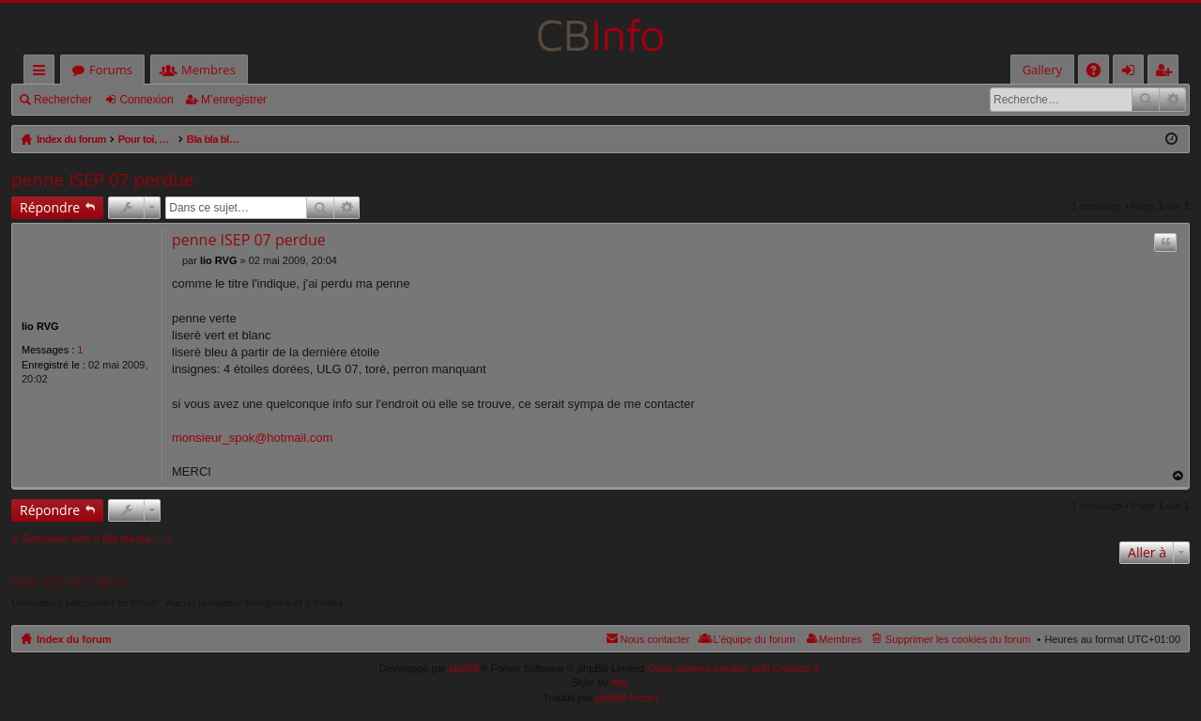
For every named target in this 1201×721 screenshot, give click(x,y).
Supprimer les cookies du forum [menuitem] (958, 639)
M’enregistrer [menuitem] (1167, 73)
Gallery (1042, 69)
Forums (110, 69)
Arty (620, 682)
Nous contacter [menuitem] (655, 639)
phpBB (464, 668)
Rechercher (63, 99)
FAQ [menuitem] (1099, 73)
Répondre (50, 207)
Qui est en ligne (69, 579)
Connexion (146, 99)
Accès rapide (43, 73)
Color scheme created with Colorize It (734, 668)
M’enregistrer (234, 99)
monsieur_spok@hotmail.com (252, 438)
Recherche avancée (1172, 99)
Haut (1178, 476)
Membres (208, 69)
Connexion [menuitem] (1132, 73)
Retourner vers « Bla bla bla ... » (97, 538)
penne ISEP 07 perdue (102, 179)
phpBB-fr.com (626, 697)
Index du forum (74, 639)
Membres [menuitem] (840, 639)
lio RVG (40, 326)
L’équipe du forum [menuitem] (754, 639)
